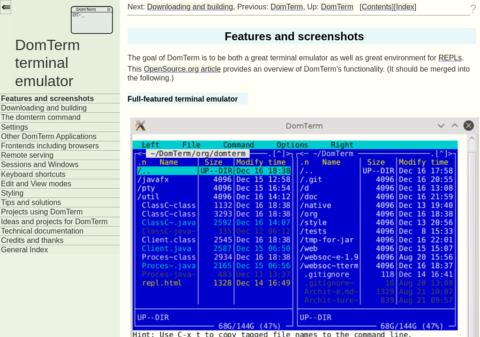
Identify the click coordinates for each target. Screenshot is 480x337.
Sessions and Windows (39, 164)
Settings (14, 127)
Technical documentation (42, 231)
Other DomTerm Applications (49, 136)
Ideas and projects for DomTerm (54, 222)
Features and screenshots (47, 99)
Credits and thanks (32, 240)
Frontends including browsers (50, 146)
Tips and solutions (31, 202)
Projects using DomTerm (41, 212)
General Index (24, 250)
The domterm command (41, 117)
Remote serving (27, 155)
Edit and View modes (36, 184)
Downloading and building (44, 108)
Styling (12, 193)
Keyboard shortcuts (33, 174)
